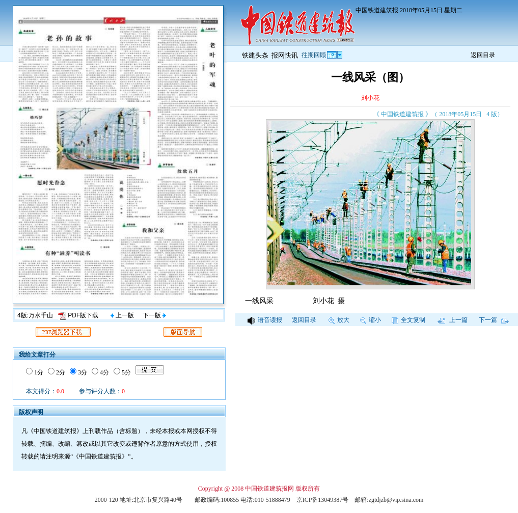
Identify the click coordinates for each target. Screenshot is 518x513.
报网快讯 (284, 55)
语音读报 (265, 319)
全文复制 (408, 319)
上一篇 (453, 319)
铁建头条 (255, 55)
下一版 (154, 315)
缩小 (370, 319)
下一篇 (494, 319)
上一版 (122, 315)
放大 (339, 319)
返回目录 (483, 55)
